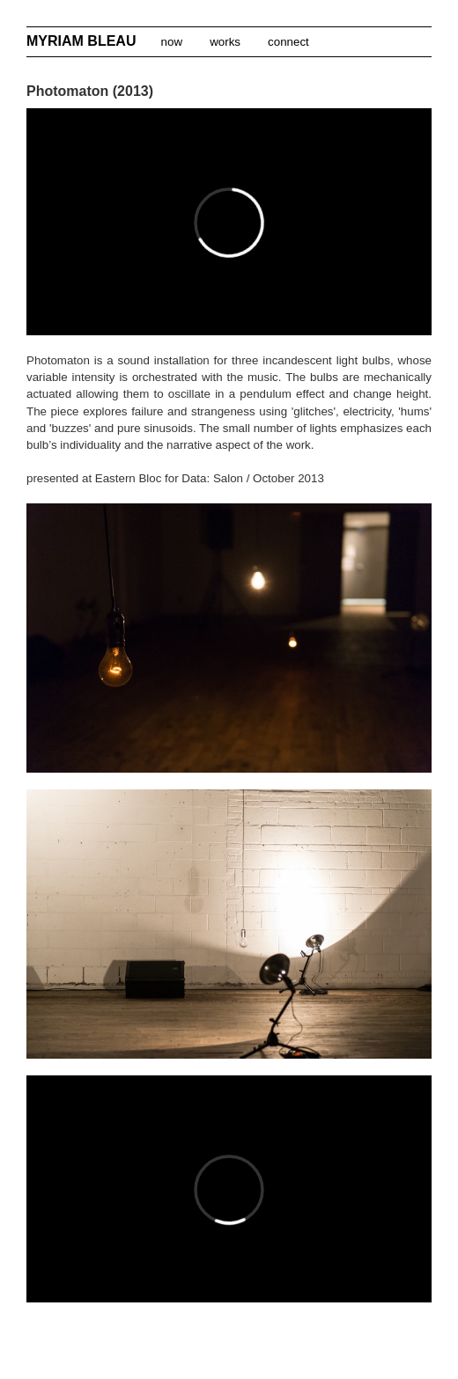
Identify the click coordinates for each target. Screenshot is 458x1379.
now (172, 41)
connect (288, 41)
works (224, 41)
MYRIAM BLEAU (83, 40)
